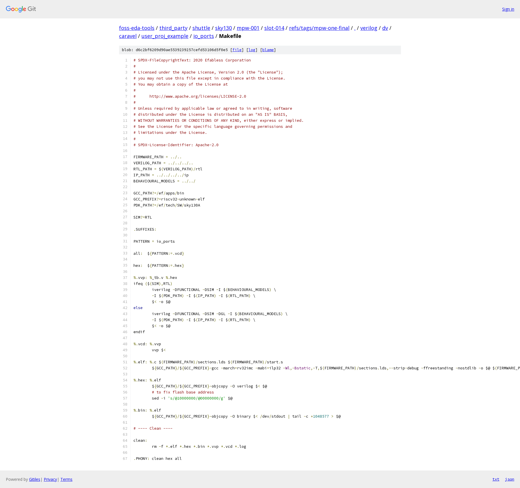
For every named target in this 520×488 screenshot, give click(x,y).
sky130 (223, 27)
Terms (66, 479)
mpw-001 (248, 27)
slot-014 (274, 27)
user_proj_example (165, 35)
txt (495, 479)
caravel (128, 35)
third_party (173, 27)
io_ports (203, 35)
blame (268, 49)
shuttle (201, 27)
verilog (368, 27)
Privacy (50, 479)
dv (385, 27)
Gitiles (34, 479)
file (237, 49)
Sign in (508, 9)
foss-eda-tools (136, 27)
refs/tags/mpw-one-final (319, 27)
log (251, 49)
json (509, 479)
